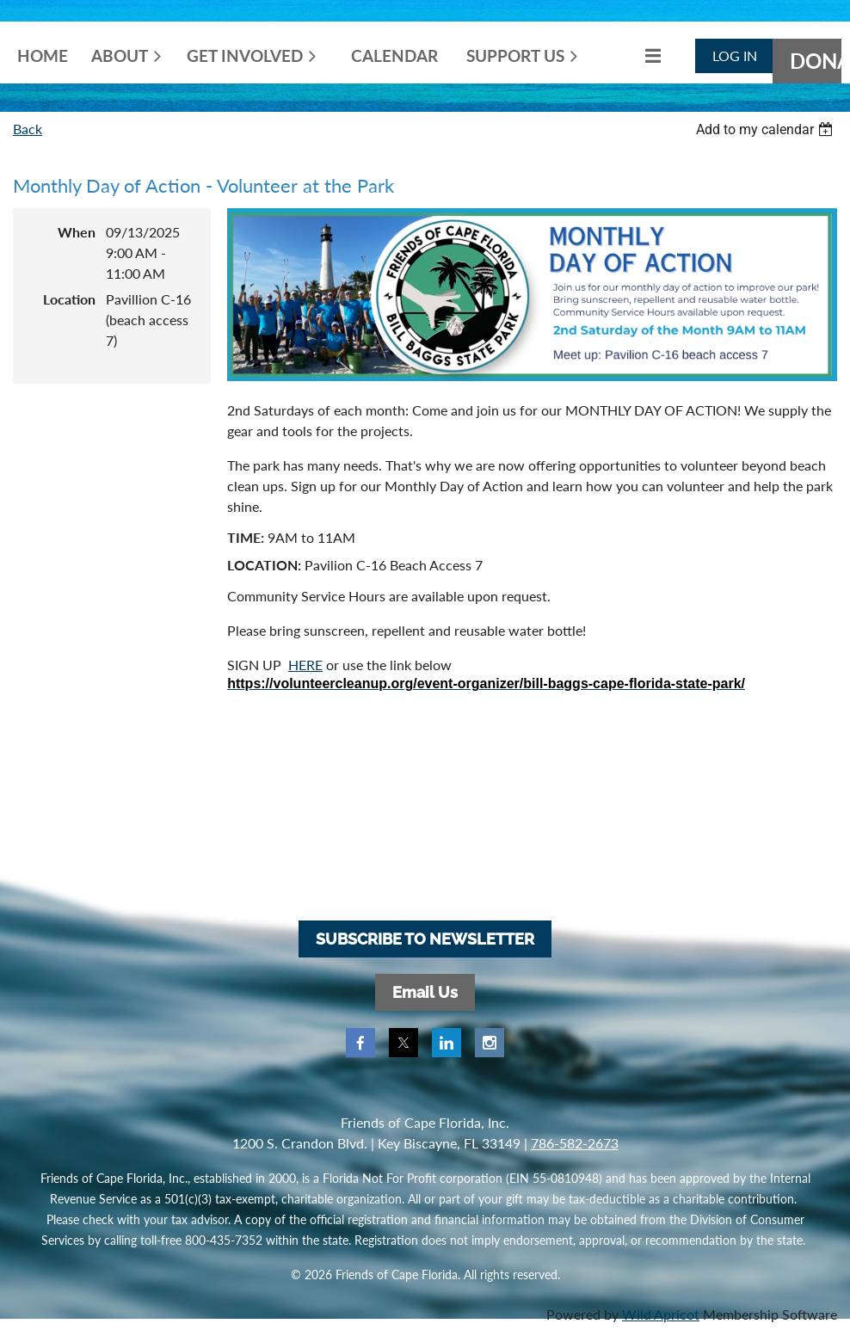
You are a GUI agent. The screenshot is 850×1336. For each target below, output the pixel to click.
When (76, 232)
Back (27, 128)
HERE (305, 664)
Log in (734, 55)
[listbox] (766, 129)
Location (69, 299)
